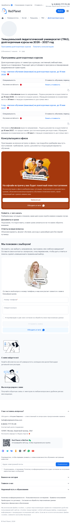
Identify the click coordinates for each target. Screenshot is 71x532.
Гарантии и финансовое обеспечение (15, 503)
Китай (24, 18)
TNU (42, 18)
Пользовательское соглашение (37, 497)
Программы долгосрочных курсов (16, 47)
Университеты (12, 18)
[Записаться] (35, 200)
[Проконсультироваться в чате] (35, 205)
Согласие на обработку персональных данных (39, 500)
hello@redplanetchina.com (11, 420)
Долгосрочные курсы (56, 18)
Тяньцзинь (34, 18)
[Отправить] (35, 324)
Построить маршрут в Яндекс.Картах (15, 434)
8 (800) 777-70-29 (62, 4)
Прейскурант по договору (10, 500)
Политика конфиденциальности (12, 497)
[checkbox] (3, 318)
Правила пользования (58, 497)
